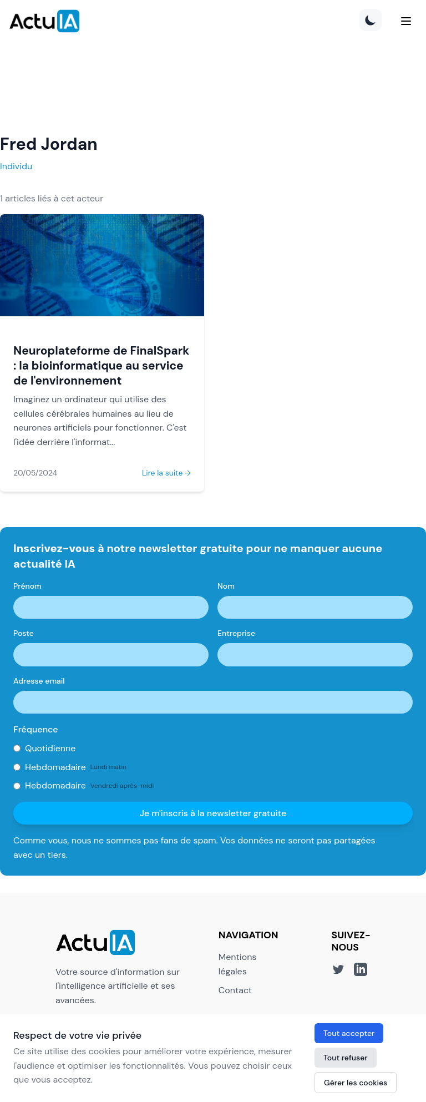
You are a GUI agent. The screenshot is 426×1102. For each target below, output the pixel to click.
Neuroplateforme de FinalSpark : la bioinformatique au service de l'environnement (101, 365)
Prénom (27, 586)
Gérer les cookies (355, 1083)
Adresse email (39, 681)
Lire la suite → (166, 473)
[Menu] (406, 21)
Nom (226, 586)
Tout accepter (348, 1033)
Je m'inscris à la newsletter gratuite (213, 813)
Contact (235, 990)
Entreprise (236, 633)
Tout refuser (345, 1058)
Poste (23, 633)
